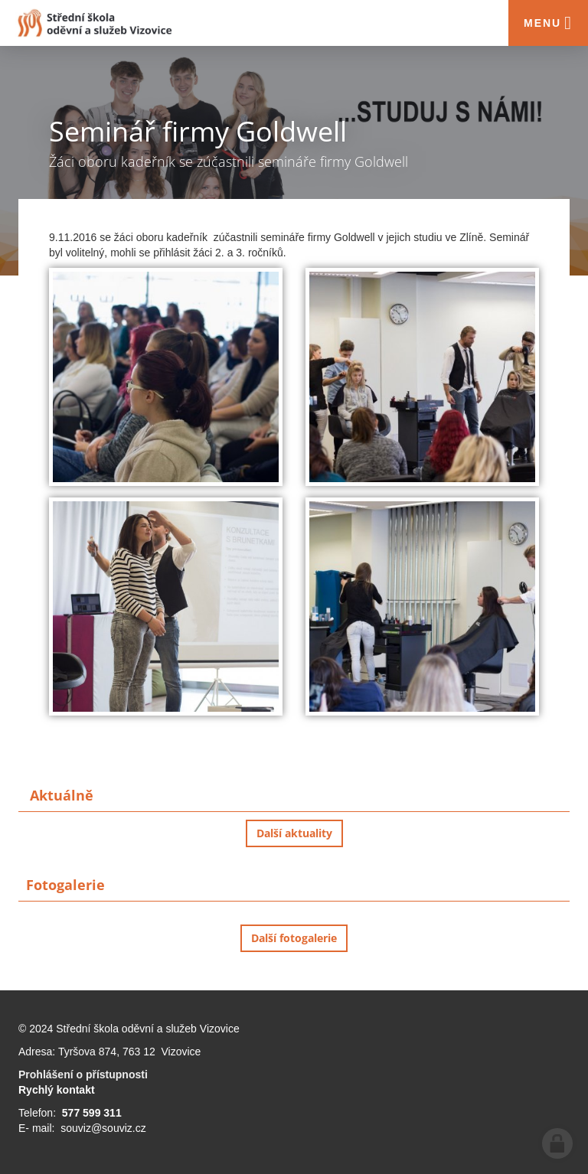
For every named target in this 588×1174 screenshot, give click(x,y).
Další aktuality (294, 833)
